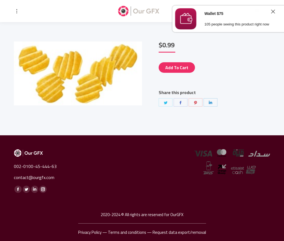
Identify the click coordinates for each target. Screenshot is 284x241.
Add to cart (176, 67)
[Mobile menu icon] (17, 11)
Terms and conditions (127, 232)
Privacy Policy (90, 232)
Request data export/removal (179, 232)
